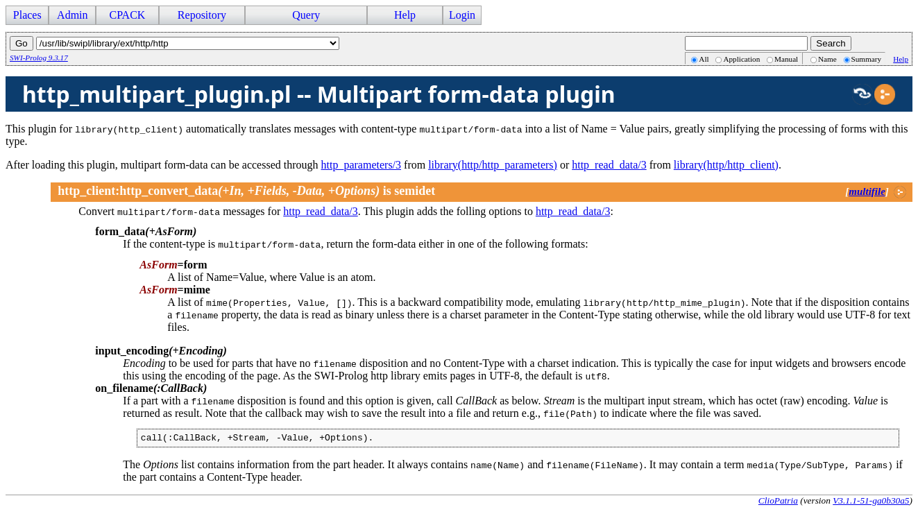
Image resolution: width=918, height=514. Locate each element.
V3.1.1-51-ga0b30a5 (871, 502)
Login (462, 15)
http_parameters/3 (361, 165)
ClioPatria (778, 502)
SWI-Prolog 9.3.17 (39, 57)
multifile (867, 191)
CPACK (127, 15)
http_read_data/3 (609, 165)
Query (306, 15)
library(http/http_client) (726, 165)
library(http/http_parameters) (492, 165)
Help (405, 15)
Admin (72, 15)
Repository (202, 15)
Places (27, 15)
